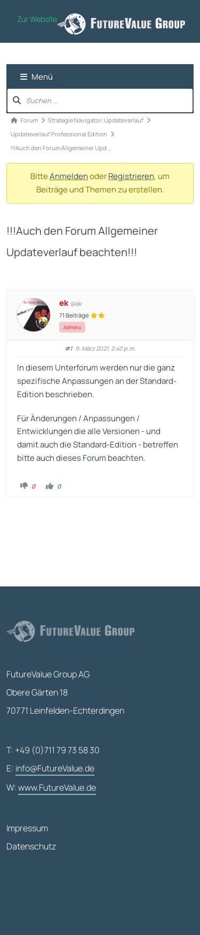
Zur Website (37, 19)
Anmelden (69, 176)
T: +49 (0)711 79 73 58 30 (53, 750)
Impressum (27, 828)
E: (50, 769)
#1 (68, 348)
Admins (72, 327)
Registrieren (131, 176)
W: (51, 788)
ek (63, 303)
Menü (36, 76)
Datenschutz (31, 846)
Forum (94, 457)
